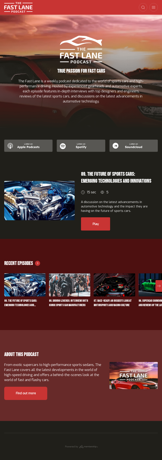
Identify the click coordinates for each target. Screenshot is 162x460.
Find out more (28, 396)
